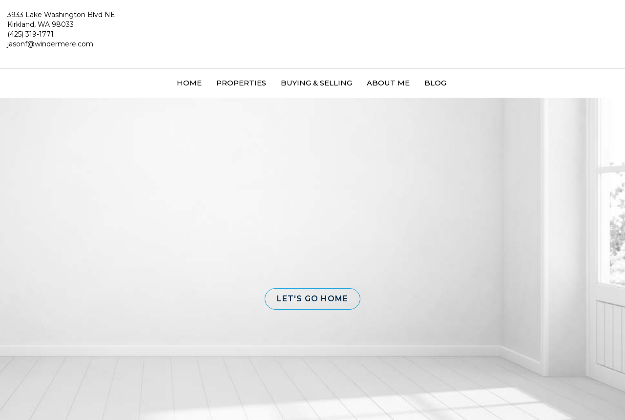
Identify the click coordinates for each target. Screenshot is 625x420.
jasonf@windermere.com (50, 44)
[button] (312, 299)
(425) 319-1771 (30, 34)
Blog (435, 82)
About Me (388, 82)
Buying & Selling (316, 82)
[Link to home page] (313, 34)
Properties (241, 82)
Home (189, 82)
